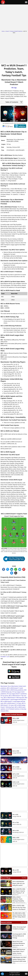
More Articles (24, 922)
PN (24, 569)
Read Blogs (24, 877)
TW (8, 569)
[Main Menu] (26, 2)
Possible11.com (5, 656)
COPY (16, 572)
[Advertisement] (14, 17)
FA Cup (14, 88)
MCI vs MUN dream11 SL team (12, 703)
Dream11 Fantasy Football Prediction (14, 31)
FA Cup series (4, 695)
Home (3, 31)
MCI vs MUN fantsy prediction (15, 690)
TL (20, 569)
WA (16, 569)
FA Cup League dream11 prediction (17, 694)
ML (12, 572)
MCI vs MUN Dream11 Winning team (14, 697)
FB (4, 569)
